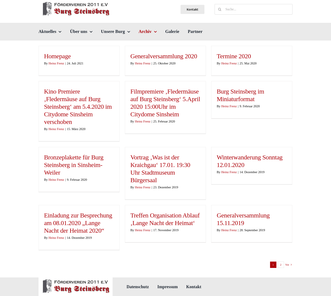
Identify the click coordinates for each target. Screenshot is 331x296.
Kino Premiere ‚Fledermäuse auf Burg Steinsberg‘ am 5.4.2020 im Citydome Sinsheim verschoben (78, 106)
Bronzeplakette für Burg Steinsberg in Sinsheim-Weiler (73, 165)
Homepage (57, 56)
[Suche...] (253, 9)
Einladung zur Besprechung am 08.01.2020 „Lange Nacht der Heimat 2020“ (78, 223)
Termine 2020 (234, 56)
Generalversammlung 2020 (163, 56)
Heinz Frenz (56, 63)
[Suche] (220, 9)
